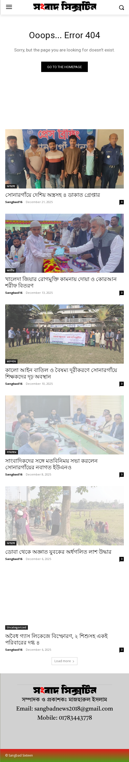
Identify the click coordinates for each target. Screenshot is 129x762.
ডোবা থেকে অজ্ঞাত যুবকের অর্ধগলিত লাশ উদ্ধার (58, 552)
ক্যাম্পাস (11, 361)
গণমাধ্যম (11, 452)
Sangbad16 (13, 202)
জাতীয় (10, 270)
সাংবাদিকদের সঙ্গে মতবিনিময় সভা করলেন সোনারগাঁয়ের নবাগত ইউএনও (51, 464)
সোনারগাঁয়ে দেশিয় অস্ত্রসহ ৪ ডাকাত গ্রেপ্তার (52, 195)
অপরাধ (11, 186)
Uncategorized (16, 627)
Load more (64, 661)
